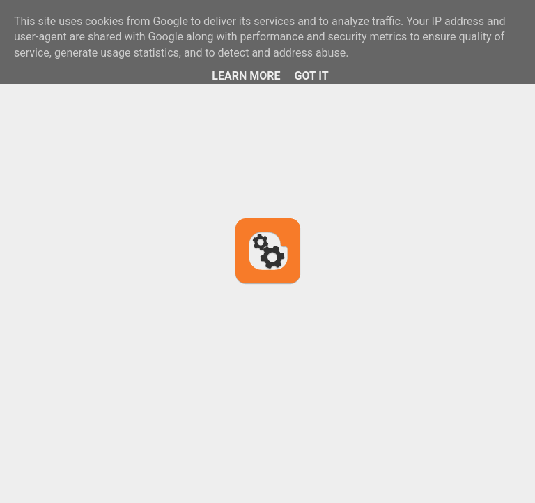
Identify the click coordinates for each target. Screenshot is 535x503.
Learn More (246, 75)
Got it (311, 75)
